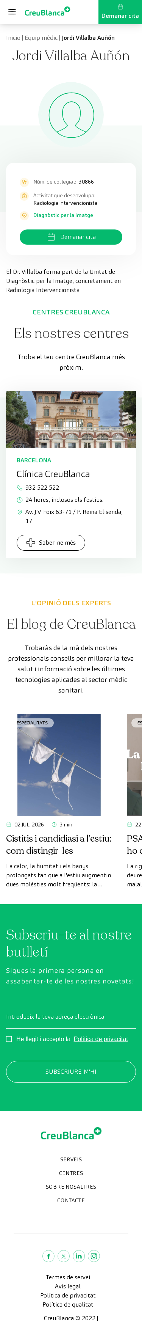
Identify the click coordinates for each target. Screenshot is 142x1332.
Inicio (13, 38)
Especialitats (32, 723)
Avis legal (68, 1286)
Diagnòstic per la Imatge (63, 215)
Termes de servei (68, 1277)
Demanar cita (120, 12)
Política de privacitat (101, 1039)
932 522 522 (38, 488)
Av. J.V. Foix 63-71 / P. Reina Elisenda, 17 (70, 516)
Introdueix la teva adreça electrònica (55, 1017)
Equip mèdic (41, 38)
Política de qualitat (68, 1304)
